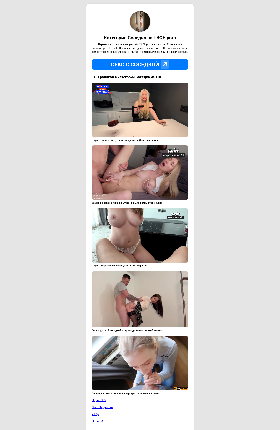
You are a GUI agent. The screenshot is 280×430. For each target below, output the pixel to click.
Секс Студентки (102, 407)
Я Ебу (95, 414)
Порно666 (98, 421)
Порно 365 (99, 400)
